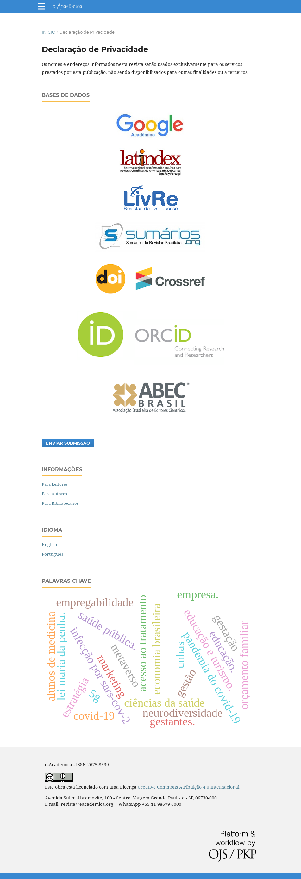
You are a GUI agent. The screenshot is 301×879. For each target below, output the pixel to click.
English (49, 545)
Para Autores (54, 494)
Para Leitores (55, 484)
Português (52, 554)
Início (48, 32)
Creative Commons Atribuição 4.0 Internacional (188, 787)
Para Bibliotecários (60, 503)
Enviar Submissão (68, 443)
